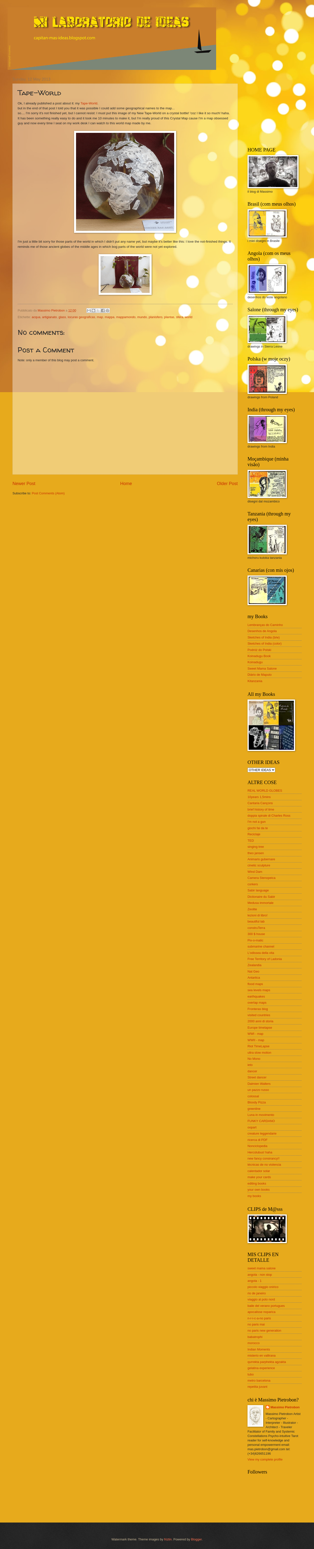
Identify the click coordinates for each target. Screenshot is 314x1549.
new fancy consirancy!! (263, 1158)
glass (62, 317)
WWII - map (256, 1040)
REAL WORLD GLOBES (265, 790)
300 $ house (256, 934)
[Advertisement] (278, 107)
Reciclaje (254, 834)
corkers (253, 884)
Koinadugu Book (259, 656)
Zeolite (252, 909)
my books (254, 1196)
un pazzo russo (258, 1090)
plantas (169, 317)
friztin (168, 1539)
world (188, 317)
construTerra (256, 928)
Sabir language (258, 890)
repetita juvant (257, 1386)
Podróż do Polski (259, 650)
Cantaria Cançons (260, 803)
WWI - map (255, 1034)
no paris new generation (264, 1330)
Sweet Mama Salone (262, 668)
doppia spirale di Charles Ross (269, 815)
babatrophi (255, 1337)
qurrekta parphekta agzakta (267, 1362)
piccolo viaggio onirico (263, 1287)
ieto (250, 1065)
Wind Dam (255, 872)
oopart (252, 1127)
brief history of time (261, 809)
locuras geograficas (81, 317)
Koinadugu (255, 662)
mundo (142, 317)
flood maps (255, 984)
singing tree (256, 847)
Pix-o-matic (255, 940)
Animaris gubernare (261, 859)
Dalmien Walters (259, 1084)
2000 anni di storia (260, 1021)
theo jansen (256, 853)
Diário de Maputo (260, 674)
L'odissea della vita (261, 953)
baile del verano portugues (266, 1306)
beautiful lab (256, 921)
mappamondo (126, 317)
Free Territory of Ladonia (265, 959)
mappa (109, 317)
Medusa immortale (261, 903)
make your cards (259, 1177)
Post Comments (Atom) (48, 493)
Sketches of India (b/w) (264, 637)
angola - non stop (260, 1274)
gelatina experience (261, 1368)
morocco (254, 1343)
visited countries (259, 1015)
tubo (251, 1374)
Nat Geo (253, 971)
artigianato (49, 317)
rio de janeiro (257, 1293)
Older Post (227, 483)
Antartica (254, 977)
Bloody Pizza (257, 1102)
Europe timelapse (260, 1027)
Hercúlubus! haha (260, 1152)
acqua (36, 317)
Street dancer (257, 1077)
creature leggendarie (262, 1133)
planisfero (155, 317)
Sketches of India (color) (265, 643)
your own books (259, 1189)
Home (126, 483)
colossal (253, 1096)
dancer (252, 1071)
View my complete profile (265, 1459)
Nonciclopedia (257, 1146)
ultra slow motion (259, 1052)
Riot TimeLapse (258, 1046)
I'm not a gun (257, 822)
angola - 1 (255, 1281)
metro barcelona (259, 1380)
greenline (254, 1109)
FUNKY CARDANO (261, 1121)
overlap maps (257, 1002)
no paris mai (256, 1324)
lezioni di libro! (258, 915)
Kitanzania (255, 681)
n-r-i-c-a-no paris (259, 1318)
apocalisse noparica (261, 1312)
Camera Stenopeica (261, 878)
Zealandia (255, 965)
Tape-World (88, 103)
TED (251, 840)
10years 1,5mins (259, 797)
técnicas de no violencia (264, 1164)
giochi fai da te (258, 828)
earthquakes (256, 996)
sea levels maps (259, 990)
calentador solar (259, 1171)
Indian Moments (259, 1349)
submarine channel (261, 946)
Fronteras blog (258, 1009)
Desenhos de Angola (262, 631)
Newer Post (24, 483)
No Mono (254, 1059)
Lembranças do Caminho (265, 625)
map (100, 317)
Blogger (196, 1539)
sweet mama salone (262, 1268)
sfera (179, 317)
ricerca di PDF (258, 1140)
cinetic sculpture (259, 865)
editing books (257, 1183)
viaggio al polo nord (261, 1299)
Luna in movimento (261, 1115)
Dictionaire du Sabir (261, 897)
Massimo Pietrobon (285, 1407)
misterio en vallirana (262, 1355)
